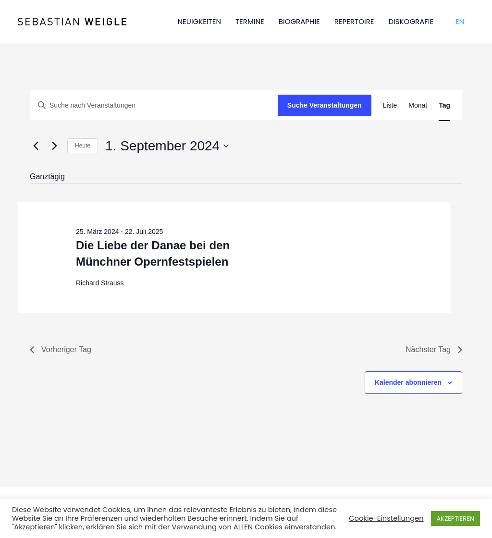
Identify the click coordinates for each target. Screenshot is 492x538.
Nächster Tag (434, 349)
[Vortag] (35, 146)
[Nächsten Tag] (54, 146)
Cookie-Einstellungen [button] (386, 518)
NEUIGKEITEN (199, 21)
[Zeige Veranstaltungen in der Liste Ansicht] (390, 105)
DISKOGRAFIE (411, 21)
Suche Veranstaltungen (324, 105)
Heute (82, 145)
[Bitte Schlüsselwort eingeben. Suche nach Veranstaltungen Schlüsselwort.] (154, 105)
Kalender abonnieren (408, 382)
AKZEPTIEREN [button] (455, 518)
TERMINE (249, 21)
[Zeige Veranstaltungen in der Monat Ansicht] (417, 105)
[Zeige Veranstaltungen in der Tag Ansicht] (444, 105)
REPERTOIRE (354, 21)
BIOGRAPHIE (299, 21)
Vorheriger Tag (60, 349)
